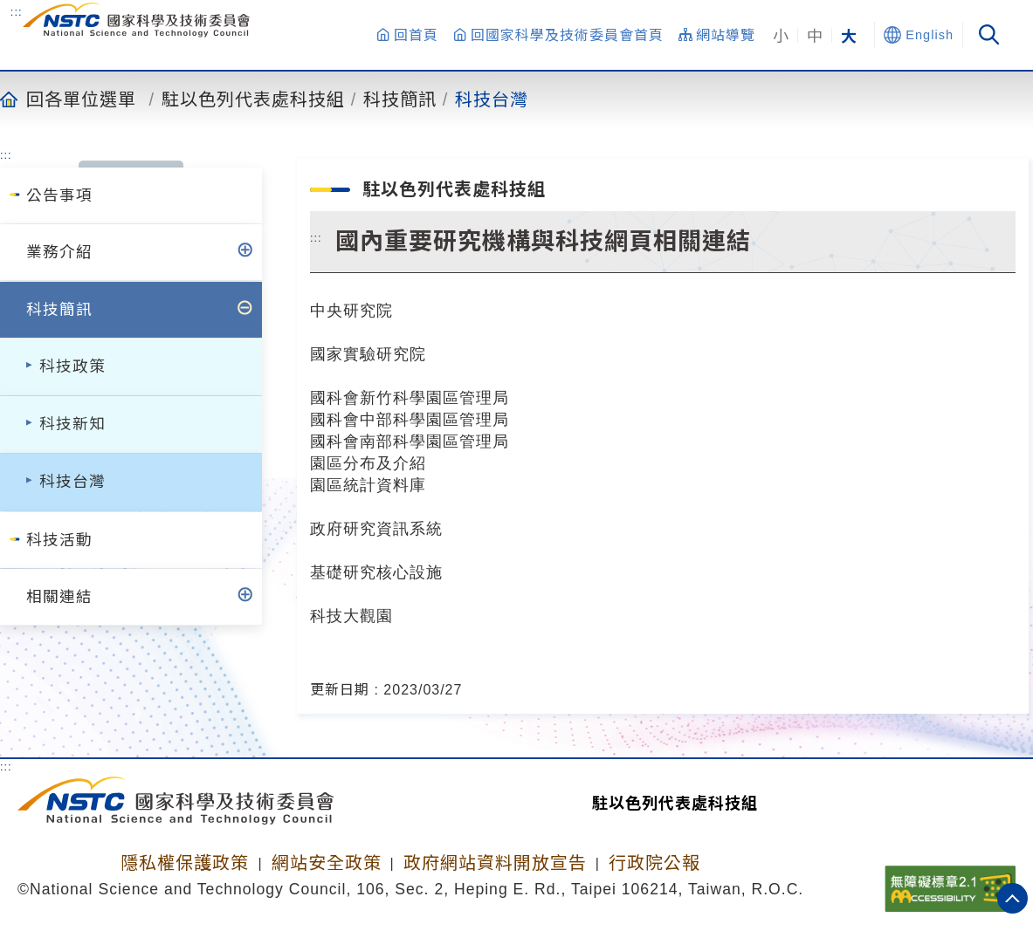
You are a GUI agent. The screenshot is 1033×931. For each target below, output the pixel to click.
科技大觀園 (351, 615)
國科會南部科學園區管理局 (409, 441)
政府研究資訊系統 (376, 528)
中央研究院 (351, 310)
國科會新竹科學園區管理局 (409, 397)
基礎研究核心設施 (376, 572)
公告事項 (59, 195)
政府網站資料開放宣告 (495, 863)
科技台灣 (491, 98)
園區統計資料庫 (368, 485)
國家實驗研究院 (368, 354)
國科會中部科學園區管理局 (409, 419)
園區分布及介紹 (368, 463)
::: (16, 11)
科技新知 (72, 424)
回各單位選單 (81, 98)
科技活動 (59, 540)
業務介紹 (59, 252)
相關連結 (59, 597)
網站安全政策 (327, 863)
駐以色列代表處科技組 (253, 98)
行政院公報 (654, 863)
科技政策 (72, 366)
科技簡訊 (400, 98)
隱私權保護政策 (185, 863)
